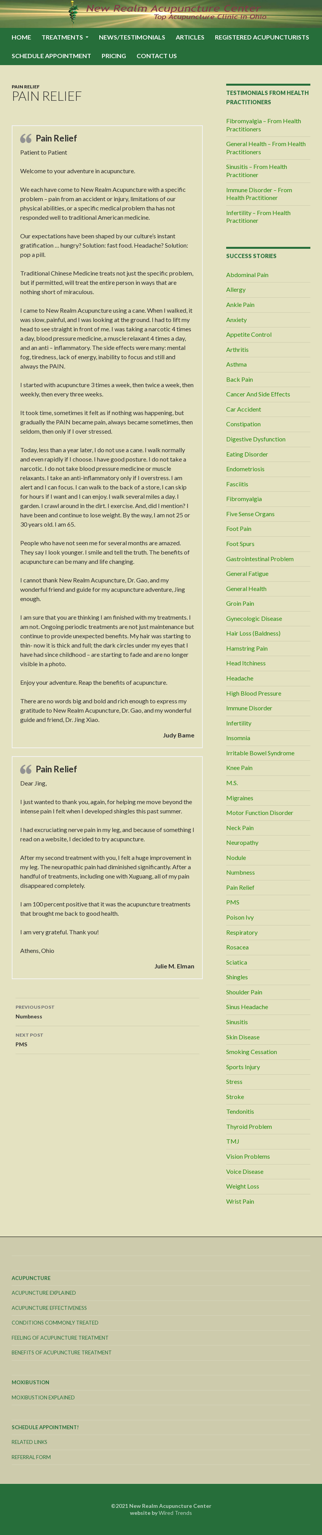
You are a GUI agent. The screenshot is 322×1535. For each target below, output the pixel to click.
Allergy (236, 289)
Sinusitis (237, 1021)
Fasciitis (237, 484)
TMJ (232, 1141)
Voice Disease (244, 1171)
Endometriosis (245, 468)
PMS (107, 1038)
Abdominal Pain (247, 274)
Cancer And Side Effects (258, 394)
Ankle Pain (240, 304)
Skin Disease (243, 1037)
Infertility (238, 723)
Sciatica (236, 962)
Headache (239, 678)
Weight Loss (242, 1186)
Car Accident (243, 409)
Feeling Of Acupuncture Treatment (60, 1338)
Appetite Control (249, 334)
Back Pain (239, 379)
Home (21, 37)
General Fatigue (247, 573)
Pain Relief (26, 87)
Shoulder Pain (244, 992)
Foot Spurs (240, 543)
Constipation (243, 423)
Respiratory (242, 932)
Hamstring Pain (247, 648)
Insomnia (238, 737)
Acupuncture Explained (44, 1293)
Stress (234, 1081)
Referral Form (31, 1457)
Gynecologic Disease (254, 618)
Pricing (114, 55)
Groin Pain (240, 603)
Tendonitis (240, 1111)
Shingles (237, 976)
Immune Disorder (249, 708)
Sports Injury (243, 1066)
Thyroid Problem (249, 1126)
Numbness (107, 1011)
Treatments (62, 37)
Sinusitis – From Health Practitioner (256, 170)
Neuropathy (242, 842)
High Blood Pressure (253, 693)
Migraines (239, 797)
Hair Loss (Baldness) (253, 633)
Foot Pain (238, 528)
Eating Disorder (247, 454)
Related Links (29, 1442)
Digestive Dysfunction (256, 439)
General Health (246, 588)
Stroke (235, 1096)
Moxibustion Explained (43, 1397)
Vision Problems (248, 1156)
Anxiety (236, 319)
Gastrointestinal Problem (260, 558)
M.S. (232, 782)
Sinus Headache (247, 1006)
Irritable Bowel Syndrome (260, 752)
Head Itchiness (246, 663)
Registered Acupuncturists (262, 37)
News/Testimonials (132, 37)
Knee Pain (239, 767)
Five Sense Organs (250, 513)
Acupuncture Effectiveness (49, 1308)
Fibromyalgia (244, 498)
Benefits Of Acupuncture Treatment (62, 1352)
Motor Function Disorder (259, 812)
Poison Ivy (240, 917)
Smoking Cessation (251, 1051)
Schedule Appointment (51, 55)
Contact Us (157, 55)
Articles (190, 37)
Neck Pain (240, 827)
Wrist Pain (240, 1201)
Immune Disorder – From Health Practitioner (259, 194)
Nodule (236, 857)
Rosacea (237, 947)
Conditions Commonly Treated (55, 1323)
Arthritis (237, 349)
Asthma (236, 364)
